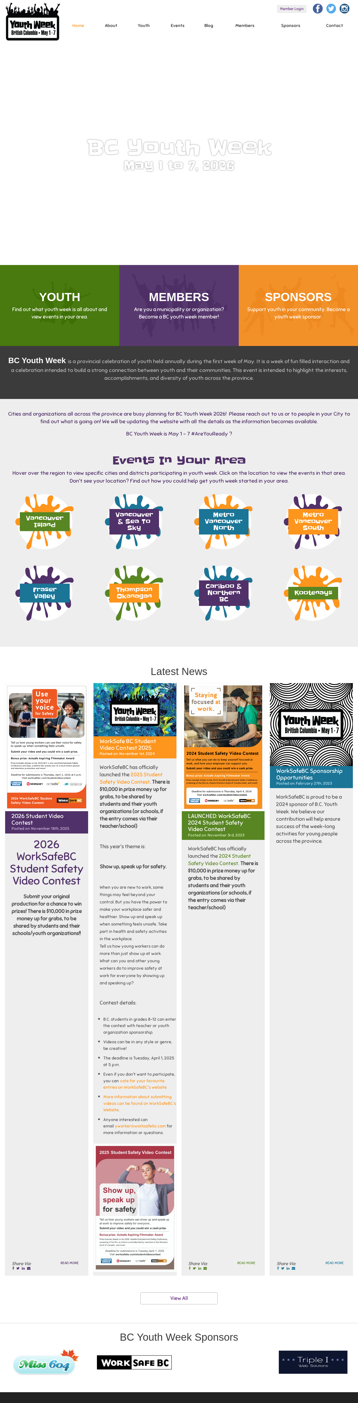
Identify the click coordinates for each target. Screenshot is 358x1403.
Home (78, 25)
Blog (208, 25)
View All (179, 1298)
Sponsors (290, 25)
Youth (144, 25)
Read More (70, 1263)
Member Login (292, 9)
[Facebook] (318, 8)
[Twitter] (331, 8)
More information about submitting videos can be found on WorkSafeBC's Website (139, 1103)
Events (178, 25)
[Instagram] (344, 8)
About (111, 25)
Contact (334, 25)
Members (244, 25)
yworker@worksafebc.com (140, 1126)
